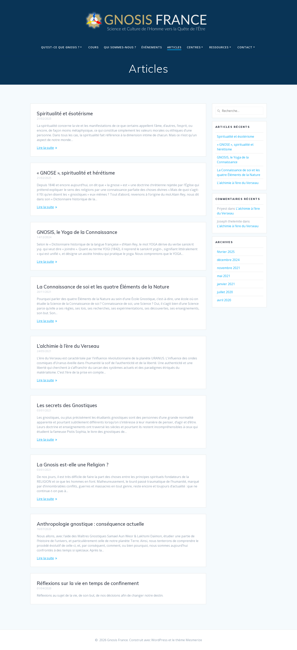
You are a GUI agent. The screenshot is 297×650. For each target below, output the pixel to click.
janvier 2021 (226, 284)
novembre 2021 (228, 268)
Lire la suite (45, 148)
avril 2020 (224, 300)
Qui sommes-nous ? (120, 47)
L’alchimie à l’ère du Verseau (68, 346)
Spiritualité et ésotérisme (65, 113)
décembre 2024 (228, 260)
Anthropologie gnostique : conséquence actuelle (90, 524)
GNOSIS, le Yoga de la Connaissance (77, 232)
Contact (244, 47)
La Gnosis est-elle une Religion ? (72, 465)
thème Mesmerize (188, 640)
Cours (93, 47)
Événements (151, 47)
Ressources (219, 47)
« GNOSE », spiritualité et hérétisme (76, 173)
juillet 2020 (225, 292)
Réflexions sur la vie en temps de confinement (88, 583)
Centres (194, 47)
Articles (174, 47)
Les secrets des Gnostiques (67, 405)
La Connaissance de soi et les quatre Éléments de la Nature (103, 287)
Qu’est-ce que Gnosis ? (60, 47)
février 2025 (226, 252)
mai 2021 (223, 276)
